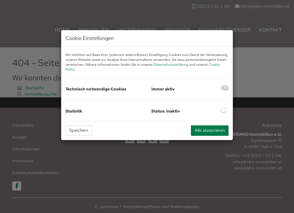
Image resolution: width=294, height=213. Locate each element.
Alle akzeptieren (210, 130)
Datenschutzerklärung (171, 64)
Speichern (78, 130)
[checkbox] (225, 87)
